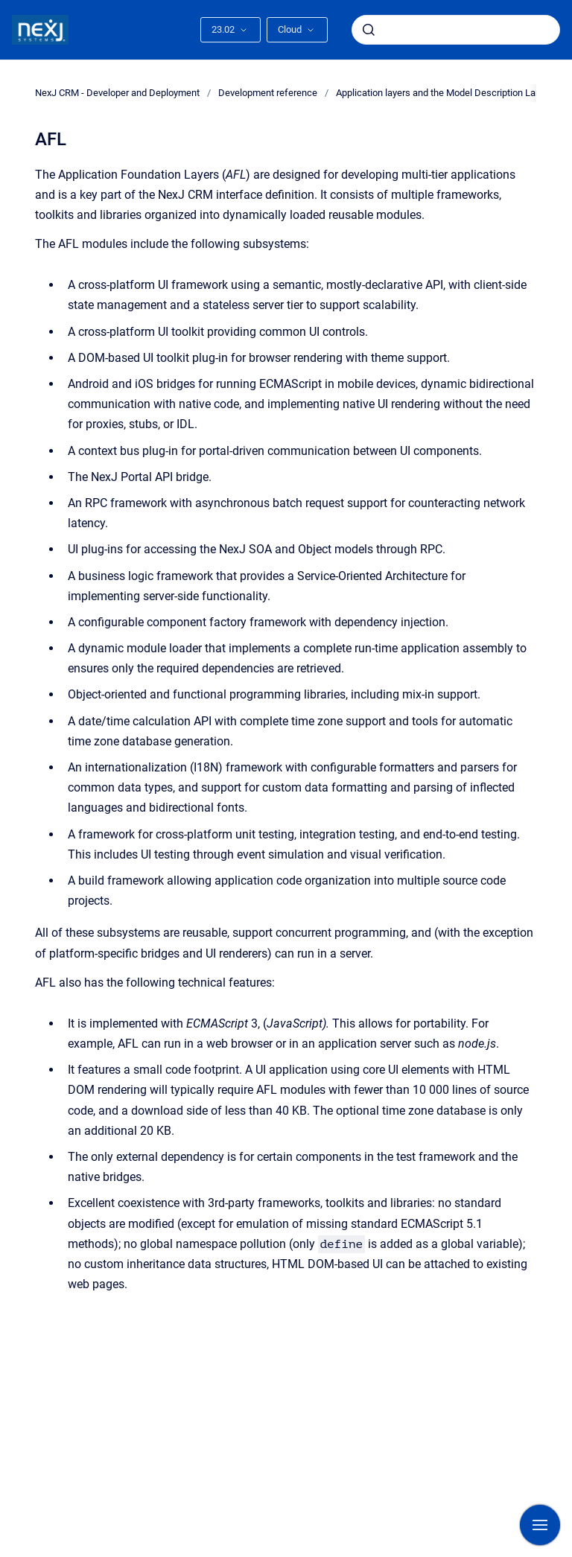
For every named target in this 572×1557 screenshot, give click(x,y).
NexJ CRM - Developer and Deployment (117, 92)
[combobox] (455, 30)
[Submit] (369, 30)
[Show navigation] (540, 1525)
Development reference (267, 92)
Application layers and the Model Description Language (451, 92)
